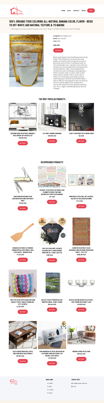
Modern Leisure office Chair (81, 348)
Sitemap (92, 400)
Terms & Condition (73, 400)
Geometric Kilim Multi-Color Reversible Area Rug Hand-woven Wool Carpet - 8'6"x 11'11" (81, 247)
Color (70, 32)
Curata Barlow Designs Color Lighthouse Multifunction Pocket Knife (22, 195)
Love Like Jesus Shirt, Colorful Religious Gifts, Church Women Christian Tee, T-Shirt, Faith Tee (52, 247)
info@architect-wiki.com (88, 2)
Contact (76, 9)
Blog (69, 9)
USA (79, 2)
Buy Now (58, 47)
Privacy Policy (84, 400)
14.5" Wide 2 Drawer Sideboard (52, 130)
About (84, 9)
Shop (91, 9)
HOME (63, 9)
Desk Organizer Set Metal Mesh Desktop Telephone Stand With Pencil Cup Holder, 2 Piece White (52, 350)
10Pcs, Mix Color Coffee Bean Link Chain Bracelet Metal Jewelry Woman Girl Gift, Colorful (22, 299)
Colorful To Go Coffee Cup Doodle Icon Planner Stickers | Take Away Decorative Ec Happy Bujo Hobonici (52, 189)
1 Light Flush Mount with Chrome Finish (81, 130)
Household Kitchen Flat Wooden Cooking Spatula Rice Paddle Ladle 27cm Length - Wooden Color (23, 247)
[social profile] (16, 2)
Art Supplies (64, 32)
